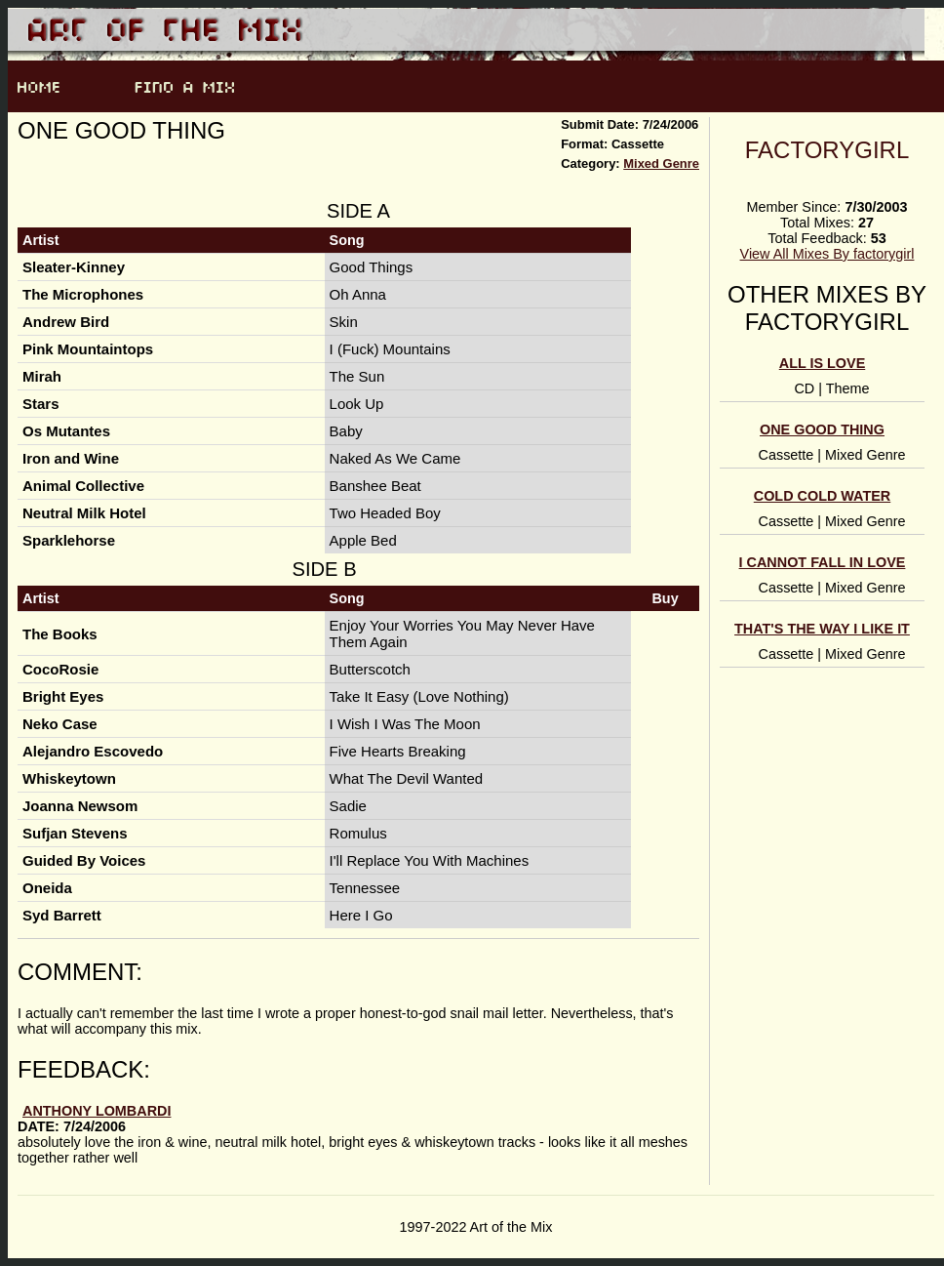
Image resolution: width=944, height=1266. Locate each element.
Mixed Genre (661, 163)
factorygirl (827, 150)
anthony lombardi (96, 1111)
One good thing (822, 429)
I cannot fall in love (822, 562)
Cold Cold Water (822, 496)
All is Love (822, 363)
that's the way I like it (822, 628)
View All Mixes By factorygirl (827, 254)
